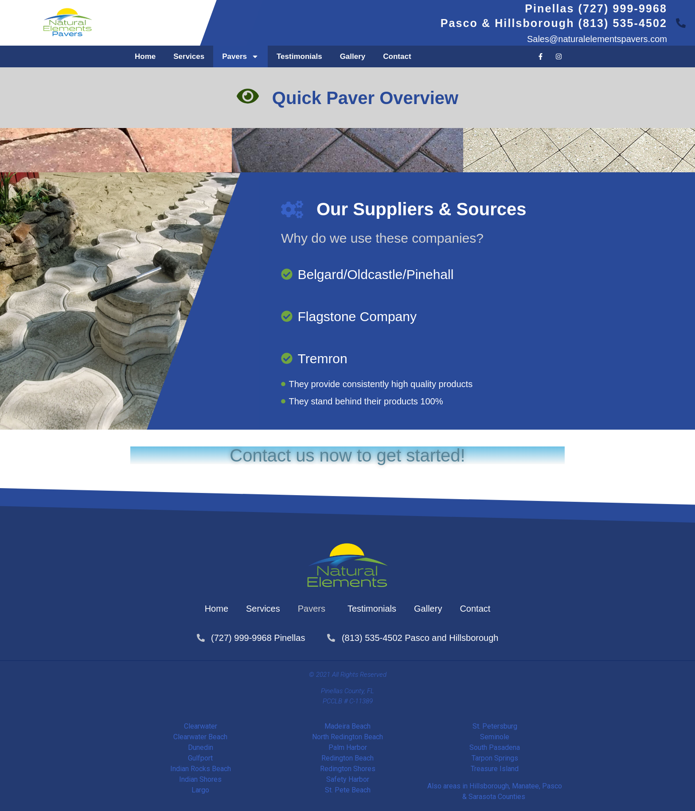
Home (145, 56)
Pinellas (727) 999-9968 (596, 8)
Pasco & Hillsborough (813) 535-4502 (554, 23)
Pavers (240, 56)
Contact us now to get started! (347, 455)
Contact (397, 56)
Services (188, 56)
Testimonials (299, 56)
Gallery (353, 56)
